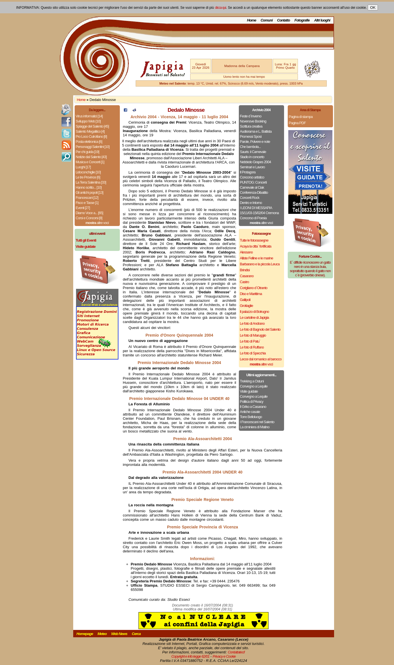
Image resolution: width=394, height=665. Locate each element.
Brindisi (245, 270)
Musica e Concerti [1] (90, 162)
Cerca (136, 634)
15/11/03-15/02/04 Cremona (259, 213)
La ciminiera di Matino (254, 427)
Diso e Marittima (251, 294)
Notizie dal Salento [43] (91, 157)
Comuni (266, 20)
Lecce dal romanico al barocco (261, 359)
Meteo (102, 634)
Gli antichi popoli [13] (89, 192)
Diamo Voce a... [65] (89, 213)
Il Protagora (248, 172)
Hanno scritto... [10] (89, 187)
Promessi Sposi (250, 136)
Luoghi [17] (83, 167)
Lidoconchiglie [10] (88, 172)
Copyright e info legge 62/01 (190, 656)
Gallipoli (245, 300)
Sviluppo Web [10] (88, 121)
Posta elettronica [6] (89, 141)
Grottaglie (246, 306)
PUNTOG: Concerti (253, 182)
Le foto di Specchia (253, 353)
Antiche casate (250, 412)
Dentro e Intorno (251, 203)
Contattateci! (236, 652)
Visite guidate (249, 391)
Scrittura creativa (251, 126)
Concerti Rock (249, 197)
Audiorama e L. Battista (256, 131)
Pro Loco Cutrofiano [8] (91, 136)
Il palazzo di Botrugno (254, 311)
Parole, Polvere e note (255, 141)
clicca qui (220, 8)
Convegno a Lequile (254, 386)
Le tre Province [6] (88, 177)
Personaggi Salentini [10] (93, 147)
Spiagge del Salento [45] (92, 126)
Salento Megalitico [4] (90, 131)
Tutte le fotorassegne (254, 240)
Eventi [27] (83, 208)
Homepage (85, 634)
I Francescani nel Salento (257, 422)
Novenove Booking (253, 121)
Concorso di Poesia (253, 218)
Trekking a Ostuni (252, 381)
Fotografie (302, 20)
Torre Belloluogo (251, 417)
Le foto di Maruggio (253, 335)
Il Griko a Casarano (253, 406)
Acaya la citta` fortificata (255, 246)
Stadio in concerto (252, 157)
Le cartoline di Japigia (254, 317)
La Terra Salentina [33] (91, 182)
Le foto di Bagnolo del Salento (260, 329)
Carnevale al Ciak (252, 187)
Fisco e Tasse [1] (87, 203)
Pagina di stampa (301, 117)
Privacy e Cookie (224, 656)
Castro (244, 282)
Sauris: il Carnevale (253, 152)
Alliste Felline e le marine (256, 258)
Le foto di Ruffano (252, 347)
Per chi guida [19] (87, 152)
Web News (119, 634)
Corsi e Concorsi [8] (89, 218)
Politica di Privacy (251, 401)
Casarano (247, 276)
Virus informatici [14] (89, 116)
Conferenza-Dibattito (254, 192)
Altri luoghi (322, 20)
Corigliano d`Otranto (253, 288)
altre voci (97, 223)
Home (251, 20)
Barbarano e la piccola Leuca (260, 264)
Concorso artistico (252, 177)
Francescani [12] (87, 197)
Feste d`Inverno (250, 116)
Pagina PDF (297, 123)
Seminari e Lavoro (252, 167)
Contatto (283, 20)
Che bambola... (250, 147)
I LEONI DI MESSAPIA (256, 208)
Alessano (246, 252)
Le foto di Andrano (252, 323)
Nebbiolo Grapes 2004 (255, 162)
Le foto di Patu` (250, 341)
